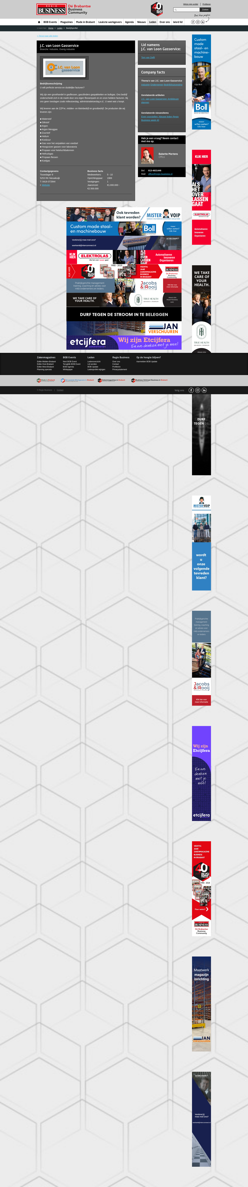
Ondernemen (156, 84)
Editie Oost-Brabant (45, 364)
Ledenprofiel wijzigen (96, 369)
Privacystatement (119, 369)
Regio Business (64, 9)
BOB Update (92, 367)
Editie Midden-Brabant (46, 361)
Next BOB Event (70, 361)
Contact (115, 364)
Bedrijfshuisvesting (173, 84)
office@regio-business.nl (160, 174)
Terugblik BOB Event (72, 364)
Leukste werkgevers (110, 22)
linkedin (204, 390)
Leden (152, 22)
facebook (191, 390)
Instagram (197, 390)
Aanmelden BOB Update (146, 361)
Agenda (129, 22)
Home (39, 22)
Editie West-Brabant (45, 367)
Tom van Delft (148, 57)
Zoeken (205, 10)
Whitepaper (68, 369)
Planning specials (44, 369)
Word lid (178, 22)
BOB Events (50, 22)
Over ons (165, 22)
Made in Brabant (85, 22)
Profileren (207, 4)
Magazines (66, 22)
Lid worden (92, 364)
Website (46, 185)
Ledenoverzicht (93, 361)
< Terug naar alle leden (47, 36)
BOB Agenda (68, 367)
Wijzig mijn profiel (190, 4)
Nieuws (141, 22)
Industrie (145, 84)
